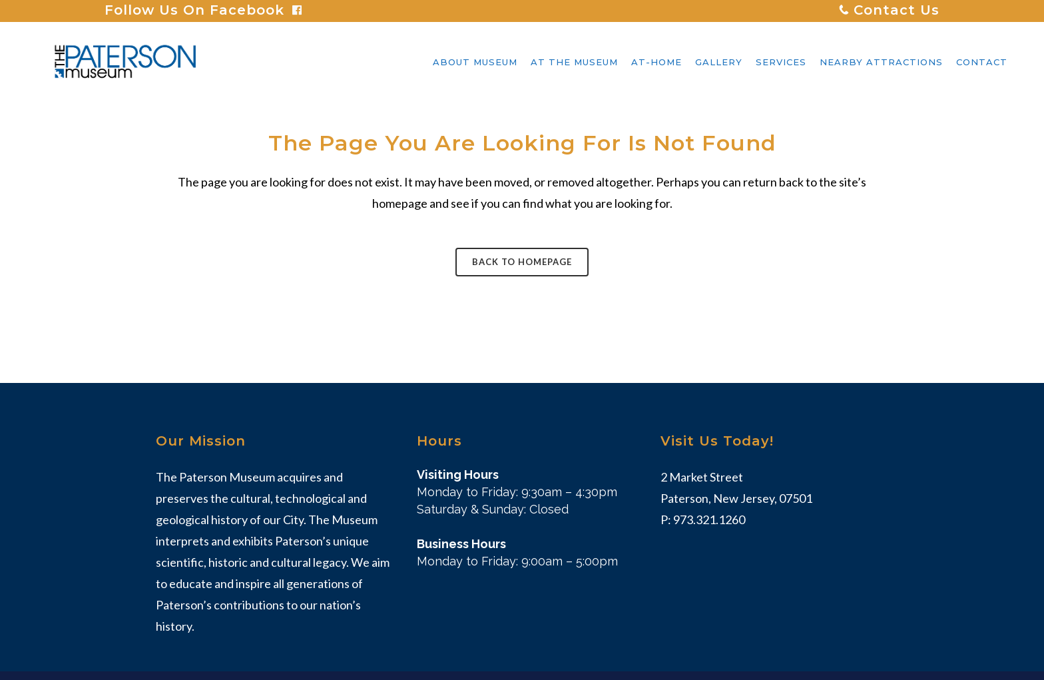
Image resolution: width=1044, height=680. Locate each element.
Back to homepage (522, 261)
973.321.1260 (709, 519)
